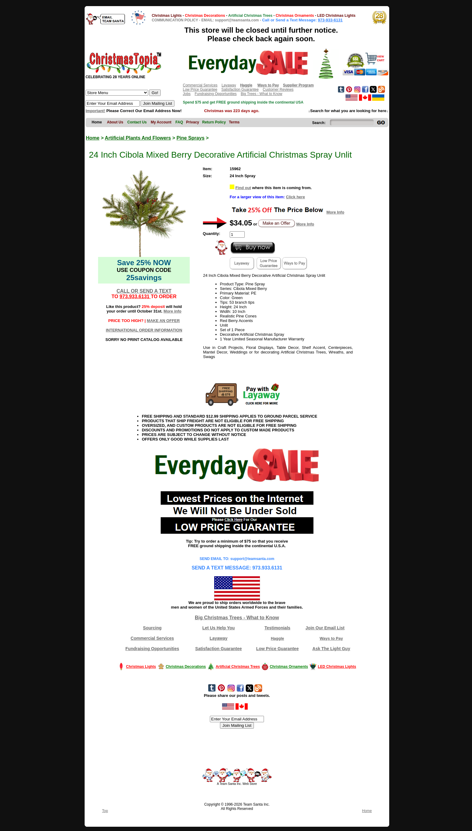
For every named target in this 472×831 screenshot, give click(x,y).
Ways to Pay (331, 638)
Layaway (228, 85)
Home (92, 138)
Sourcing (152, 627)
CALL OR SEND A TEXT (143, 291)
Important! (95, 110)
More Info (335, 212)
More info (172, 311)
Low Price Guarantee (200, 89)
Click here (295, 197)
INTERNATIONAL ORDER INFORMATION (144, 330)
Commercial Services (200, 85)
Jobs (186, 94)
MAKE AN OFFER (163, 320)
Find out (243, 187)
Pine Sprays (191, 138)
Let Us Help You (218, 627)
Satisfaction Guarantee (240, 89)
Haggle (277, 638)
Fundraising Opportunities (215, 94)
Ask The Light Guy (331, 648)
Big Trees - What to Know (261, 94)
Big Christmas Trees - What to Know (237, 617)
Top (105, 811)
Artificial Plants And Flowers (138, 138)
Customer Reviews (278, 89)
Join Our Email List (325, 627)
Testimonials (278, 627)
